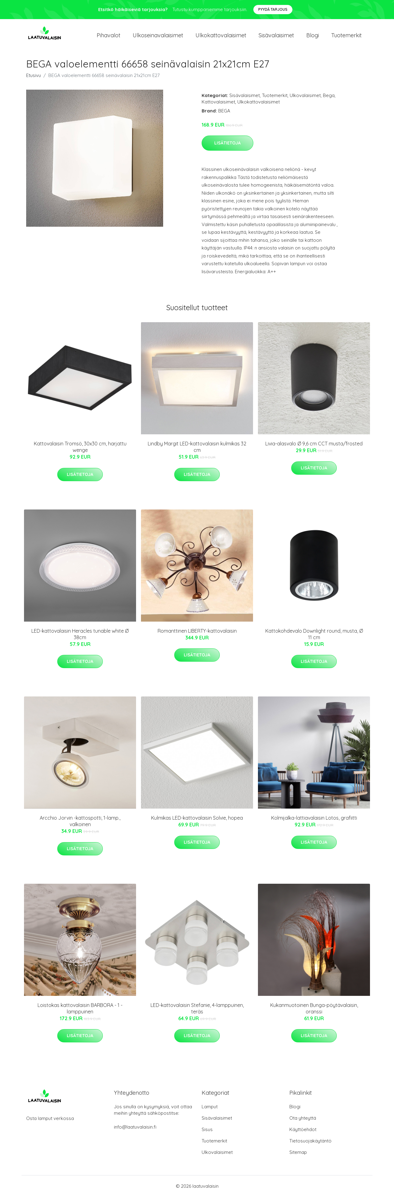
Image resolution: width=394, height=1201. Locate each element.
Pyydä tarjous (272, 9)
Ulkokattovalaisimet (220, 37)
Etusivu (33, 80)
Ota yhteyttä (302, 1122)
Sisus (207, 1134)
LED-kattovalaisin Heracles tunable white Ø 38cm (80, 638)
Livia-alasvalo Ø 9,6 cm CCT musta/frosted (314, 448)
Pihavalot (108, 37)
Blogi (312, 37)
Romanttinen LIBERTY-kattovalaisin (197, 635)
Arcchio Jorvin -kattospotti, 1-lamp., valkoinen (80, 825)
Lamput (210, 1111)
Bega (329, 100)
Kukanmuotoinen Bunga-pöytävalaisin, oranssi (314, 1012)
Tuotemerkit (346, 37)
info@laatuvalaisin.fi (135, 1131)
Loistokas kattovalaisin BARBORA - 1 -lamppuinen (80, 1012)
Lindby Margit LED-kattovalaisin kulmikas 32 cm (197, 451)
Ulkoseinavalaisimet (158, 37)
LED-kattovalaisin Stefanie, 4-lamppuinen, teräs (197, 1012)
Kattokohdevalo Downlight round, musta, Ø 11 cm (314, 638)
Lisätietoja (227, 147)
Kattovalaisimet (218, 106)
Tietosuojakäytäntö (310, 1145)
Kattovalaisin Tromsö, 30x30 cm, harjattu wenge (80, 451)
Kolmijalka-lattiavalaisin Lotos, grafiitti (314, 822)
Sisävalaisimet (276, 37)
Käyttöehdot (302, 1134)
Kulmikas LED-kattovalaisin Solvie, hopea (197, 822)
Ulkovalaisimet (305, 100)
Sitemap (298, 1156)
